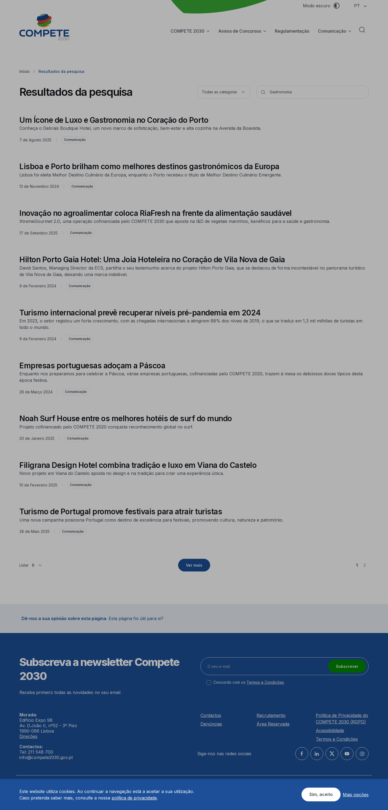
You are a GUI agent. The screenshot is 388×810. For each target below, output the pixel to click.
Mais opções (356, 794)
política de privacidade (134, 798)
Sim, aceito (321, 794)
